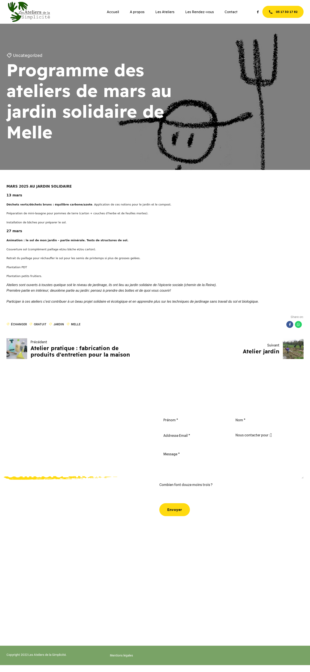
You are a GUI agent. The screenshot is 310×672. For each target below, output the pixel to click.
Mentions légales (121, 655)
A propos (137, 12)
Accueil (113, 12)
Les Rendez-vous (199, 12)
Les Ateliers (164, 12)
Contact (231, 12)
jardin (58, 324)
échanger (19, 324)
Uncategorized (27, 55)
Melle (76, 324)
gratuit (40, 324)
